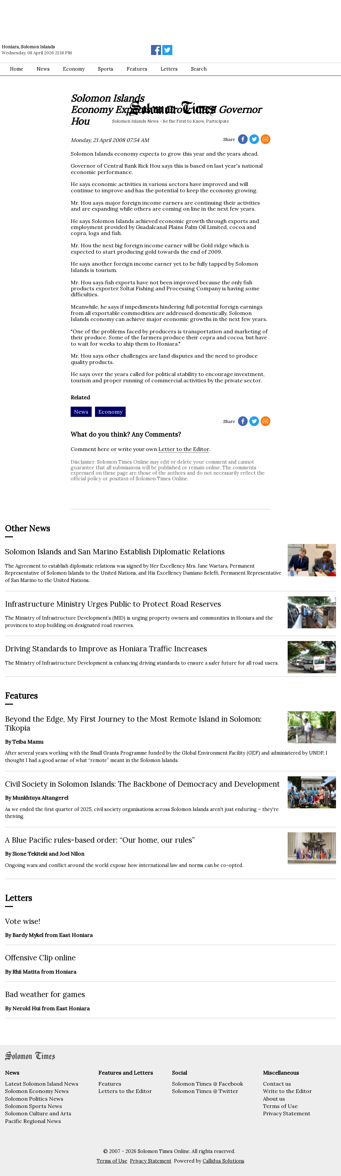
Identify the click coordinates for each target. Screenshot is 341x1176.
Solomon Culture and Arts (38, 1113)
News (43, 69)
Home (16, 69)
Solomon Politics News (34, 1098)
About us (274, 1098)
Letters (169, 69)
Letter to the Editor (183, 449)
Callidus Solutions (223, 1161)
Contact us (277, 1083)
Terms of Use (280, 1106)
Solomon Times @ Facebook (207, 1083)
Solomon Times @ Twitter (205, 1091)
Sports (105, 69)
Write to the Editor (287, 1091)
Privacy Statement (286, 1113)
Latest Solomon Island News (41, 1083)
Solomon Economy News (37, 1091)
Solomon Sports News (33, 1106)
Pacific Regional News (33, 1121)
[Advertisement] (95, 18)
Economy (74, 69)
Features (137, 69)
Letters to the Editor (125, 1091)
